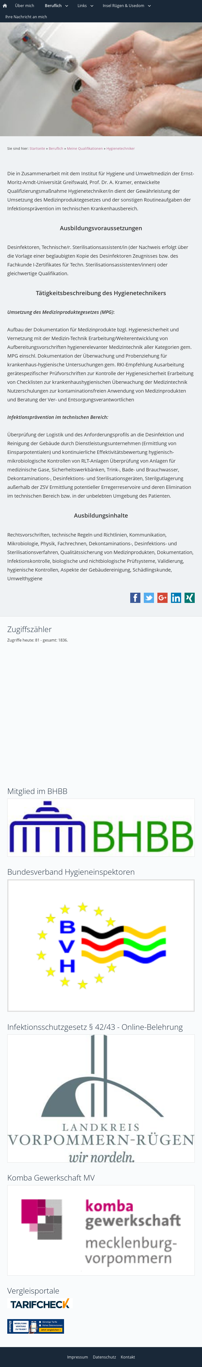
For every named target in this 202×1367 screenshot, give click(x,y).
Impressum (77, 1357)
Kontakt (128, 1357)
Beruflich (56, 148)
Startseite (37, 148)
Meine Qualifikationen (85, 148)
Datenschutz (104, 1357)
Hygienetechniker (120, 148)
